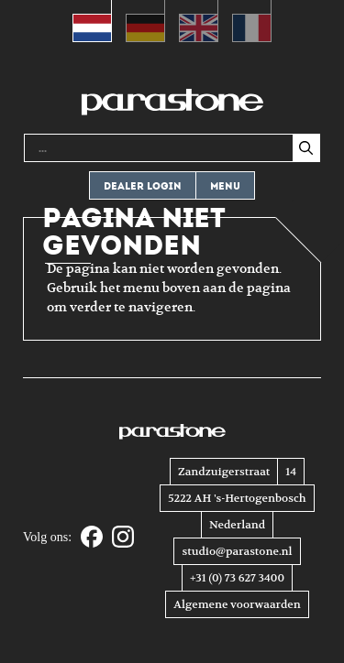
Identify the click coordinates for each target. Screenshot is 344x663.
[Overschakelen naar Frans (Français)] (252, 21)
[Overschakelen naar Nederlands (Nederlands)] (92, 21)
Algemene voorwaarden (236, 604)
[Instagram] (123, 538)
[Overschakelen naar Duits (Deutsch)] (145, 21)
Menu (225, 186)
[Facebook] (92, 538)
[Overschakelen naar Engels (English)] (198, 21)
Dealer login (143, 186)
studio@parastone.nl (237, 551)
